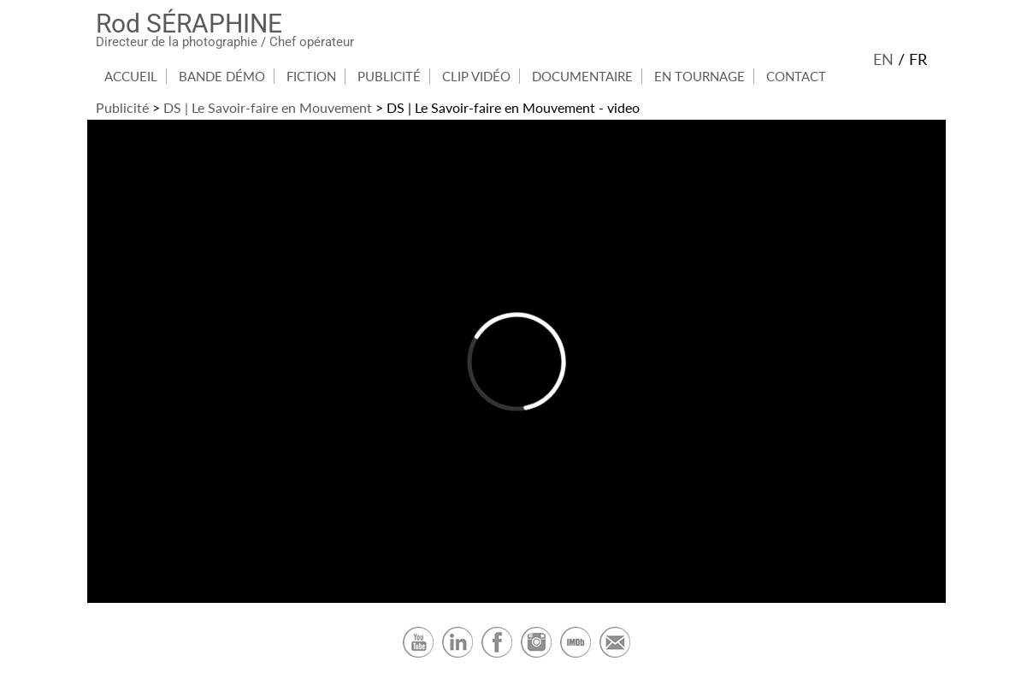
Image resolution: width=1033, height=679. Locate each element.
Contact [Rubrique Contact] (796, 76)
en (883, 59)
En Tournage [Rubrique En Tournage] (699, 76)
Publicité (122, 107)
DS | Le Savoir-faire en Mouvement (267, 107)
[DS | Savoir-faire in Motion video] (516, 361)
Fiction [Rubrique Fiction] (311, 76)
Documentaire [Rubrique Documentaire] (582, 76)
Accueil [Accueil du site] (130, 76)
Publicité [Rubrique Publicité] (389, 76)
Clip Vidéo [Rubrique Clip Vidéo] (476, 76)
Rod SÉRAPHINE (189, 23)
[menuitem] (131, 76)
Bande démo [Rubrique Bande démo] (222, 76)
